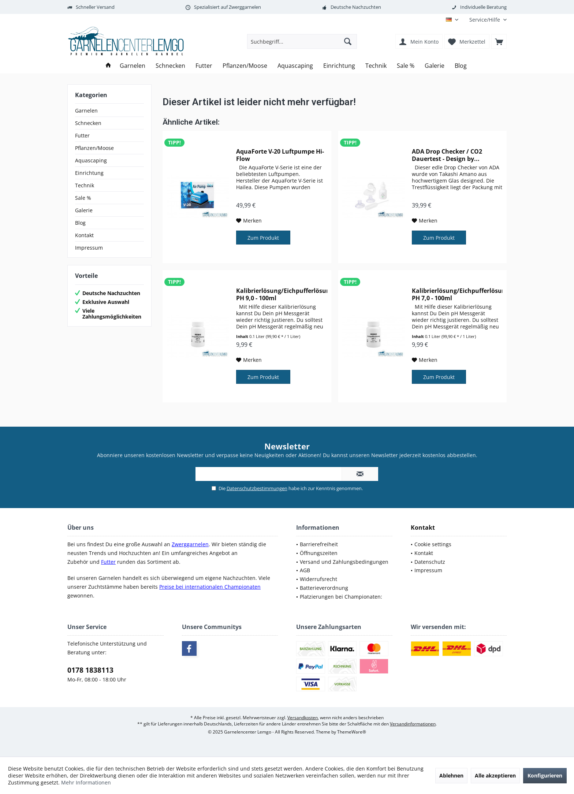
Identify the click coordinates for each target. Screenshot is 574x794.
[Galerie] (435, 65)
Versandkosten (302, 717)
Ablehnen (451, 775)
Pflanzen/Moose (94, 147)
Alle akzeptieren (495, 775)
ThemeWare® (351, 732)
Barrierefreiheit (319, 544)
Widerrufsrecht (318, 579)
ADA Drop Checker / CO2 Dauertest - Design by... (447, 155)
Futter (82, 135)
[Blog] (461, 65)
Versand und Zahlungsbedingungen (344, 561)
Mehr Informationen (86, 782)
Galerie (84, 210)
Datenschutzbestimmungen (257, 488)
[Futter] (203, 65)
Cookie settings (432, 544)
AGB (305, 570)
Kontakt (84, 235)
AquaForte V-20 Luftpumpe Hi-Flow (280, 155)
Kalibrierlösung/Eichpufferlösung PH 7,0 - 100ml (457, 294)
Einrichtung (89, 172)
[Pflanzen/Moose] (244, 65)
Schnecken (88, 123)
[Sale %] (406, 65)
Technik (84, 185)
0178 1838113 (90, 670)
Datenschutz (429, 561)
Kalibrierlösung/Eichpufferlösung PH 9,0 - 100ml (281, 294)
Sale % (83, 197)
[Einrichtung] (339, 65)
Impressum (89, 247)
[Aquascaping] (295, 65)
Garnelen (86, 110)
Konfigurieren (545, 775)
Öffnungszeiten (319, 552)
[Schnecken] (170, 65)
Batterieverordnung (324, 587)
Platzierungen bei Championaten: (341, 596)
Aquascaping (91, 160)
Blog (80, 222)
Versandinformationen (413, 724)
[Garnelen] (132, 65)
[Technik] (376, 65)
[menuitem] (485, 19)
